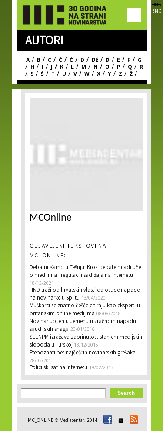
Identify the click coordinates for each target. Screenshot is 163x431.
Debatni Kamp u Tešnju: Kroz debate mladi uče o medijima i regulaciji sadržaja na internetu (85, 272)
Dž (95, 60)
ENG (157, 11)
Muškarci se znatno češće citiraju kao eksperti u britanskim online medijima (85, 310)
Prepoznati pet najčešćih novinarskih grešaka (83, 353)
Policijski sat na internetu (58, 368)
